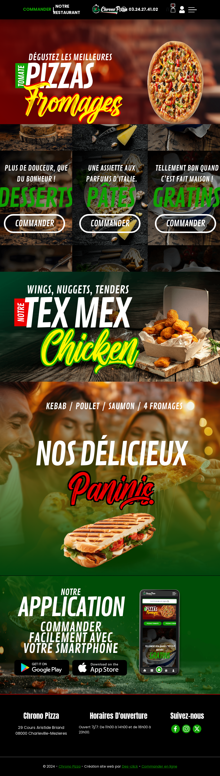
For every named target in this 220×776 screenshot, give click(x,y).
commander (34, 223)
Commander (37, 9)
